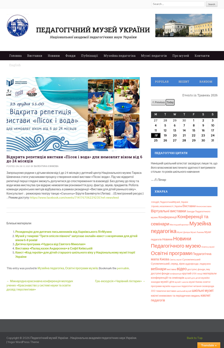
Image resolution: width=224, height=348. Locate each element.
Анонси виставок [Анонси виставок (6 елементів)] (203, 206)
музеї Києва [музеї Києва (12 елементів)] (195, 281)
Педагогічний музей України (93, 29)
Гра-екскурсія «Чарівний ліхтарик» (120, 281)
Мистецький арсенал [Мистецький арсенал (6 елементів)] (179, 224)
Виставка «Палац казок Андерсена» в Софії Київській (54, 248)
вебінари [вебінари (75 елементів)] (158, 268)
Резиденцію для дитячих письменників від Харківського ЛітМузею (63, 232)
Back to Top (195, 338)
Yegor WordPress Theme (23, 342)
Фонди (70, 56)
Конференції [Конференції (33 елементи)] (167, 217)
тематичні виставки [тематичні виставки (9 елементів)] (166, 291)
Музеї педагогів (154, 56)
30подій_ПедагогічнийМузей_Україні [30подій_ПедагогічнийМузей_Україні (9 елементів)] (169, 202)
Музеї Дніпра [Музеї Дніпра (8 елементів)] (183, 232)
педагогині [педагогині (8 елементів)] (175, 286)
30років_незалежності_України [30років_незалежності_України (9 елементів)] (166, 206)
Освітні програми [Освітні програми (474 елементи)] (171, 253)
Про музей (180, 56)
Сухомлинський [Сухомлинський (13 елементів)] (191, 259)
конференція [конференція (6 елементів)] (176, 273)
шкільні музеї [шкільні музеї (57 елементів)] (203, 290)
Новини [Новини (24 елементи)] (167, 239)
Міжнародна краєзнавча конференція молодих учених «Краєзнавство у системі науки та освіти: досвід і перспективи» (39, 285)
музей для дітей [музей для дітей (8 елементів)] (192, 278)
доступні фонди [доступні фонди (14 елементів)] (160, 273)
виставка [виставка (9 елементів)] (171, 269)
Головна (15, 56)
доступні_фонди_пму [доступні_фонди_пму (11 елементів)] (198, 269)
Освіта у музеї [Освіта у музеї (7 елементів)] (208, 247)
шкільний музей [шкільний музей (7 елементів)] (184, 291)
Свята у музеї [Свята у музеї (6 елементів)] (176, 259)
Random (205, 81)
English (15, 65)
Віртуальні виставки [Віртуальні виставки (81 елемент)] (168, 210)
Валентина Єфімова (46, 166)
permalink (123, 268)
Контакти (202, 56)
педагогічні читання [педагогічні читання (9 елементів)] (191, 286)
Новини (54, 56)
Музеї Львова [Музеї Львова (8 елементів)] (197, 232)
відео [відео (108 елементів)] (182, 268)
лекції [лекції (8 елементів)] (200, 273)
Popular (162, 81)
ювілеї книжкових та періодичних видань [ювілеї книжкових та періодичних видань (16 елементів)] (175, 295)
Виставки (34, 56)
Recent (183, 81)
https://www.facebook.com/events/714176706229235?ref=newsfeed (74, 198)
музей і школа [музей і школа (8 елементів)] (181, 282)
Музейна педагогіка (120, 56)
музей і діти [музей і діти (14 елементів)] (167, 281)
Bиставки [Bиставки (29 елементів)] (189, 206)
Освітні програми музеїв (81, 268)
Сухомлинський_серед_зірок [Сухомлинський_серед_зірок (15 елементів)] (168, 263)
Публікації (89, 56)
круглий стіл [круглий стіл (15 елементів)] (189, 273)
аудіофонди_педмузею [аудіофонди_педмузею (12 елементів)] (198, 263)
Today (170, 102)
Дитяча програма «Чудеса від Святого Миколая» (50, 244)
